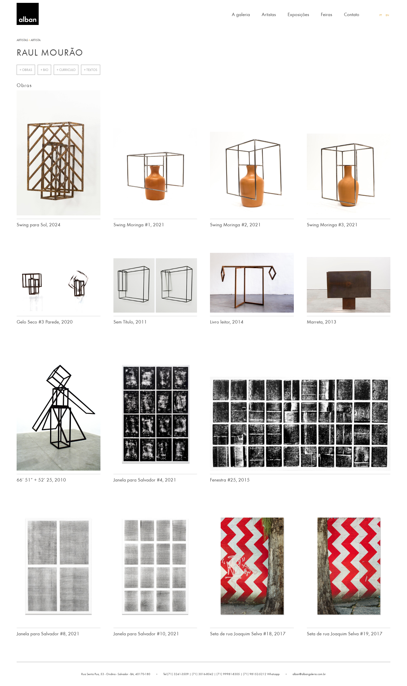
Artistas (269, 14)
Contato (351, 14)
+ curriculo (66, 70)
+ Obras (25, 70)
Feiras (326, 14)
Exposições (298, 14)
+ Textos (90, 70)
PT (380, 15)
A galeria (241, 14)
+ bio (44, 70)
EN (387, 15)
